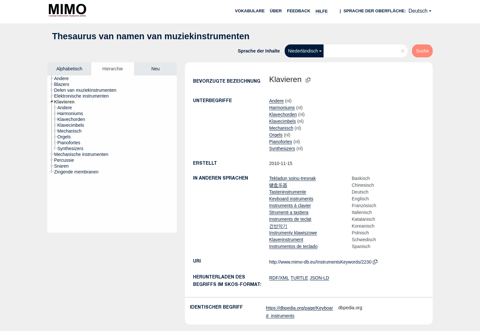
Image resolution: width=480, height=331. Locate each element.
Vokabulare (250, 10)
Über (276, 10)
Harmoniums (282, 107)
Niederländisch (303, 50)
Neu (155, 68)
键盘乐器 (278, 185)
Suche (422, 50)
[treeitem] (64, 78)
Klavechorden (283, 114)
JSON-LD (319, 277)
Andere (276, 100)
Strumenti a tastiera (288, 212)
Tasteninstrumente (287, 192)
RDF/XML (279, 277)
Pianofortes (280, 141)
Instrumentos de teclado (293, 246)
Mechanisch (281, 128)
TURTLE (299, 277)
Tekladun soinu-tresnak (292, 178)
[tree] (112, 154)
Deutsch (418, 11)
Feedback (298, 10)
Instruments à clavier (290, 205)
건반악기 (278, 226)
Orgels (275, 134)
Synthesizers (282, 148)
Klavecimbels (282, 121)
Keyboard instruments (291, 198)
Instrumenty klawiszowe (293, 232)
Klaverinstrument (286, 239)
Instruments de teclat (290, 219)
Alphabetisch (69, 68)
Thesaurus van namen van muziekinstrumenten (150, 36)
